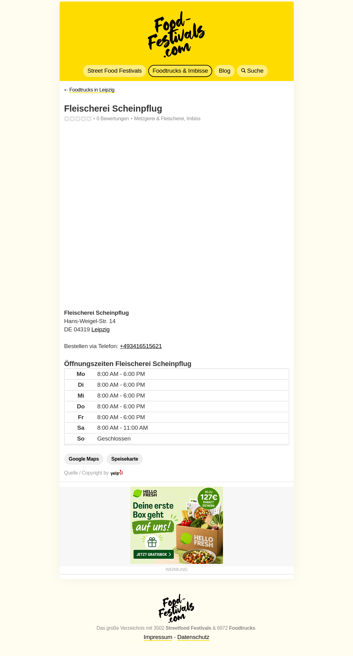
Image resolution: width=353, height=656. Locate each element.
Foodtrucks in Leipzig (91, 89)
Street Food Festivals (114, 70)
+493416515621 (141, 346)
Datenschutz (193, 637)
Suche (252, 70)
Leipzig (100, 329)
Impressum (158, 637)
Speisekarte (124, 459)
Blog (224, 70)
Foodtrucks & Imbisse (180, 70)
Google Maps (84, 459)
